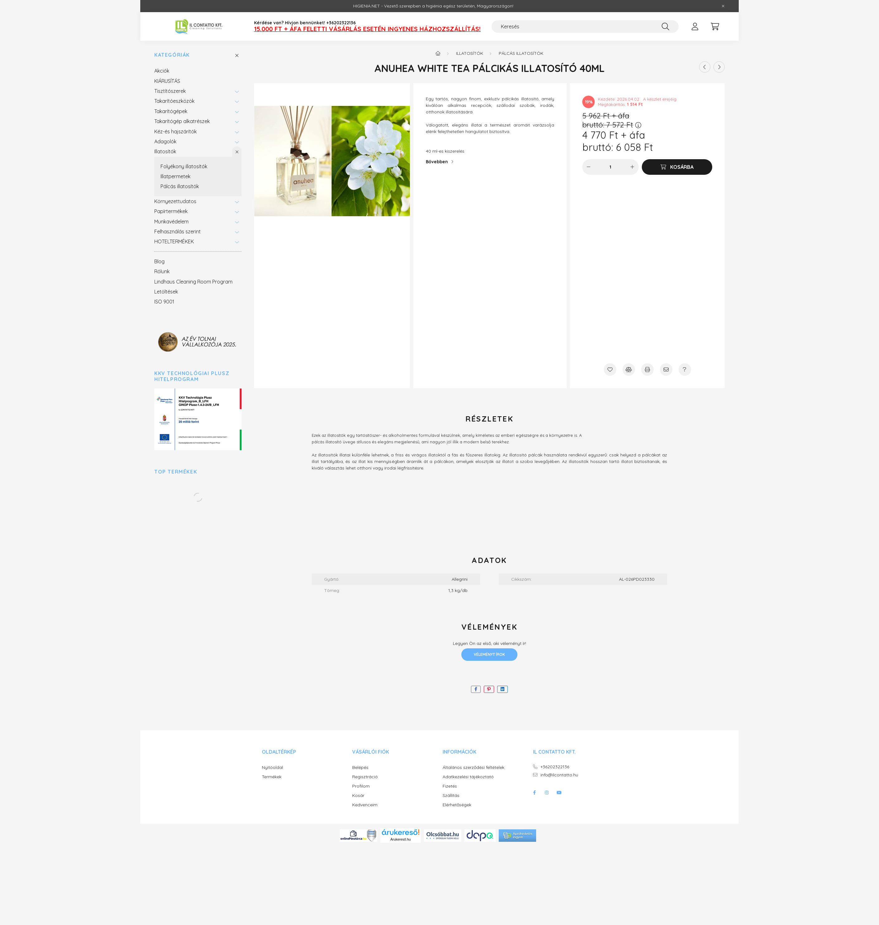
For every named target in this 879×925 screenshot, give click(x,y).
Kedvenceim (364, 805)
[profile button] (695, 26)
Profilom (361, 786)
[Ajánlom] (666, 369)
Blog (159, 261)
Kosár (358, 795)
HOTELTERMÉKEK (174, 241)
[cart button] (714, 26)
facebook (534, 792)
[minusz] (588, 167)
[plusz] (632, 167)
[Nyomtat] (647, 369)
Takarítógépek (170, 111)
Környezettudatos (175, 201)
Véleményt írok (489, 654)
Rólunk (162, 271)
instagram (546, 792)
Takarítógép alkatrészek (182, 121)
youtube (559, 792)
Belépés (360, 767)
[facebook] (476, 689)
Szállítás (451, 795)
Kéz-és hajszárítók (175, 131)
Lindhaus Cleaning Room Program (193, 282)
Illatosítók (165, 151)
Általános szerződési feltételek (473, 767)
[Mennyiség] (610, 167)
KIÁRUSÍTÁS (167, 81)
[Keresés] (585, 26)
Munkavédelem (171, 221)
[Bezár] (723, 6)
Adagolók (165, 141)
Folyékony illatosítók (184, 166)
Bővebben (437, 161)
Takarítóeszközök (174, 101)
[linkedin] (502, 689)
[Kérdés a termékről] (685, 369)
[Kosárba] (677, 167)
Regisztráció (365, 777)
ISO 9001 (164, 301)
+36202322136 (554, 767)
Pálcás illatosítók (180, 186)
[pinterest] (489, 689)
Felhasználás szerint (177, 231)
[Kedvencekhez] (610, 369)
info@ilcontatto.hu (559, 775)
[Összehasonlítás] (628, 369)
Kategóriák (172, 55)
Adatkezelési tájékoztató (468, 777)
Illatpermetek (175, 176)
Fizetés (450, 786)
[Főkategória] (437, 53)
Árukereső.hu (400, 839)
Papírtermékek (171, 211)
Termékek (271, 777)
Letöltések (166, 291)
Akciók (161, 71)
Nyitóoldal (272, 767)
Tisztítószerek (170, 91)
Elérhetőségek (457, 805)
